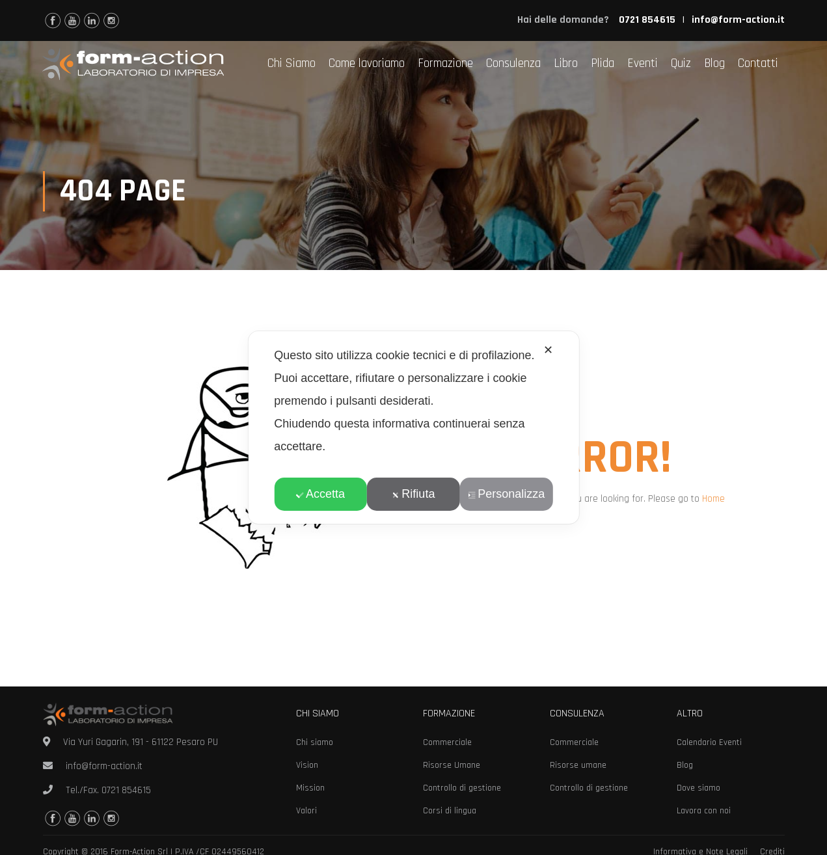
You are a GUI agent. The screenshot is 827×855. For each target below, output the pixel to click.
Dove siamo (698, 788)
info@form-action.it (738, 20)
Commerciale (447, 742)
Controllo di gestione (462, 788)
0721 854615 (126, 790)
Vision (307, 765)
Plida (602, 63)
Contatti (758, 63)
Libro (566, 63)
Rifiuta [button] (413, 493)
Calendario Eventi (709, 742)
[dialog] (413, 427)
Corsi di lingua (449, 811)
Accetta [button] (320, 493)
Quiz (681, 63)
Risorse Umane (451, 765)
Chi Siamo (291, 63)
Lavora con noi (704, 811)
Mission (310, 788)
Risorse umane (578, 765)
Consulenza (513, 63)
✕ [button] (548, 350)
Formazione (445, 63)
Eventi (642, 63)
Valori (306, 811)
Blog (714, 63)
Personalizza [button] (506, 493)
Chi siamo (314, 742)
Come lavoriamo (367, 63)
